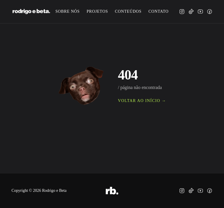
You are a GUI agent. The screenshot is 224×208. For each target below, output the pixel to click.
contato (158, 11)
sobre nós (67, 11)
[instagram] (182, 11)
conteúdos (128, 11)
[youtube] (200, 11)
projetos (97, 11)
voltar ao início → (142, 101)
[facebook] (209, 11)
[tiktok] (191, 11)
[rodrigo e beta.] (31, 11)
